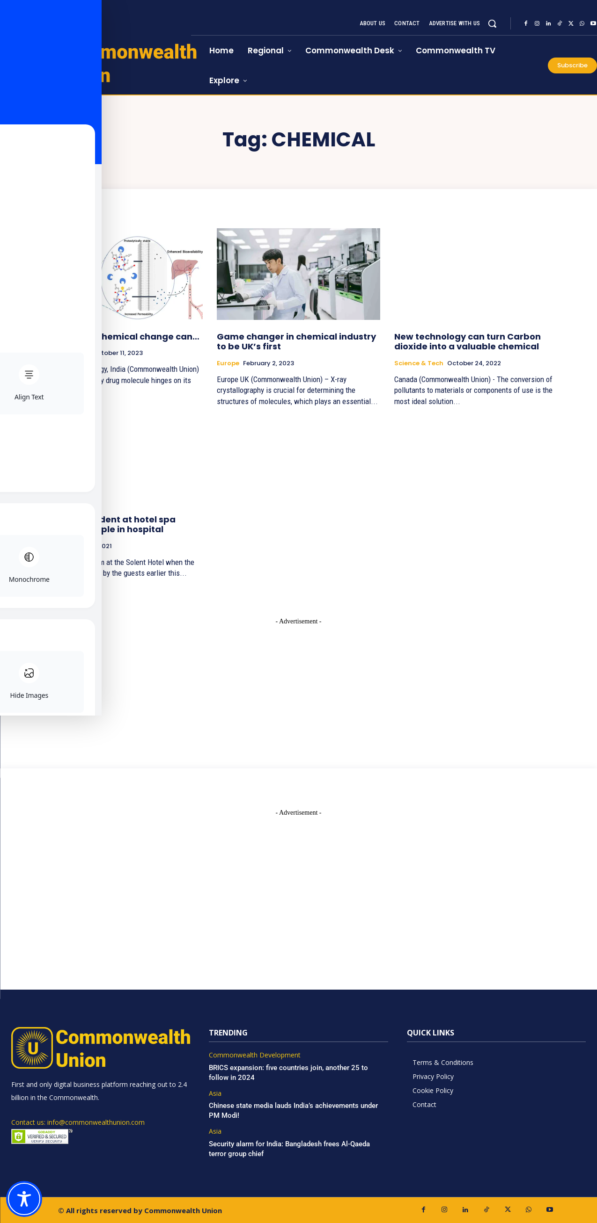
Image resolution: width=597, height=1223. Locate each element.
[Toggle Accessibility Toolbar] (24, 1199)
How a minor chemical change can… (119, 336)
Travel (49, 546)
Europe (228, 363)
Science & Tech (63, 353)
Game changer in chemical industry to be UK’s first (296, 342)
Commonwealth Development (255, 1055)
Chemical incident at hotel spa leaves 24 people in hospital (107, 525)
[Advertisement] (299, 684)
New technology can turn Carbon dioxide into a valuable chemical (467, 342)
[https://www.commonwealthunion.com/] (95, 62)
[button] (492, 23)
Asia (215, 1094)
